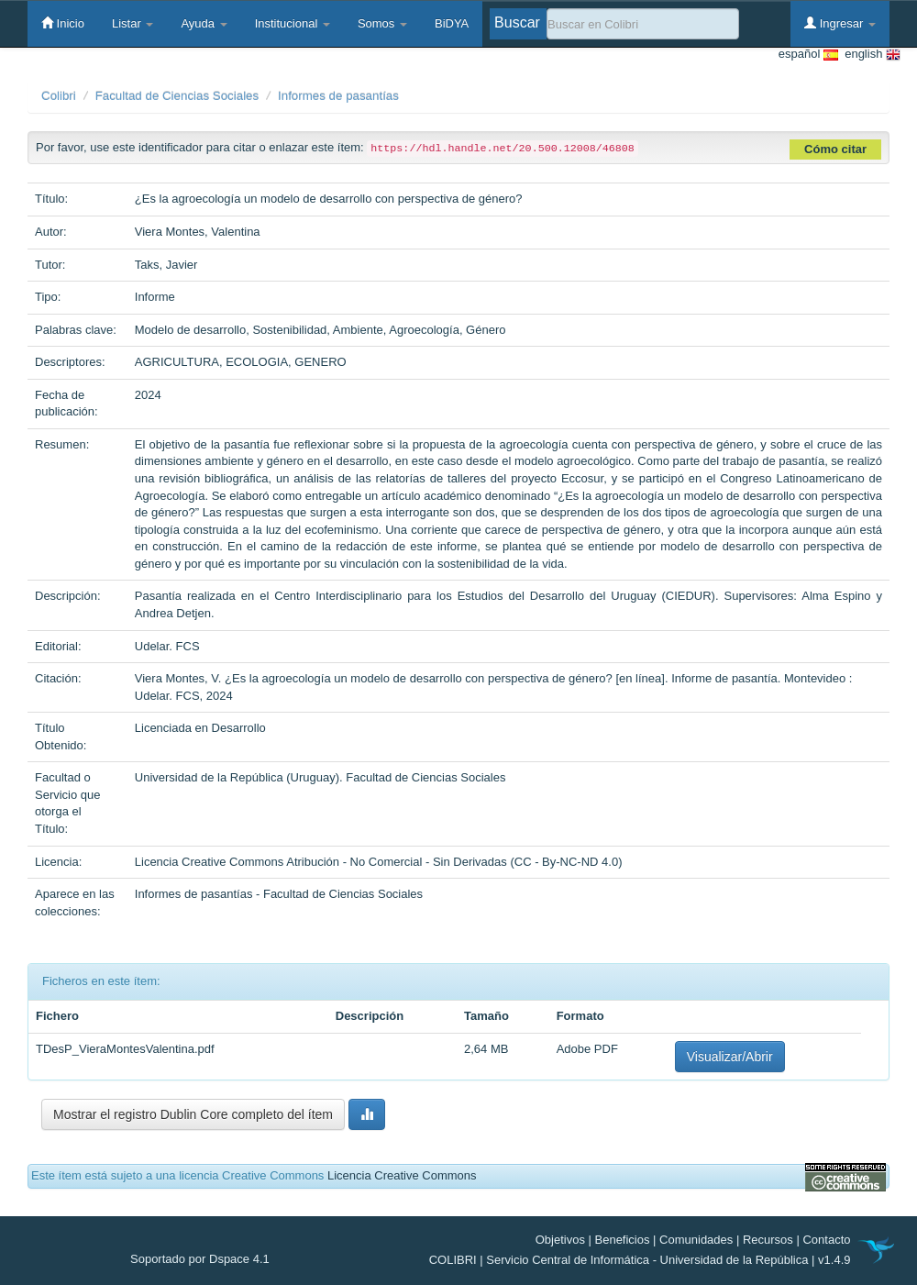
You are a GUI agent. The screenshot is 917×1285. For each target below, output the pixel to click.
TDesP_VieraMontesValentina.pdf (125, 1049)
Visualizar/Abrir (730, 1056)
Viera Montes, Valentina (197, 231)
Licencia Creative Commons (402, 1175)
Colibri (58, 96)
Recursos (768, 1239)
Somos (382, 23)
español (808, 54)
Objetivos (560, 1239)
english (869, 54)
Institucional (292, 23)
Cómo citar (835, 149)
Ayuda (203, 23)
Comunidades (696, 1239)
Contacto (826, 1239)
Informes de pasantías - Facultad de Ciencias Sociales (279, 894)
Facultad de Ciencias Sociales (177, 96)
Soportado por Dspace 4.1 (200, 1259)
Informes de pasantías (338, 96)
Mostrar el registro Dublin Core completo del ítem (193, 1114)
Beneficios (622, 1239)
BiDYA (452, 23)
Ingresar (840, 23)
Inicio (62, 23)
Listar (132, 23)
